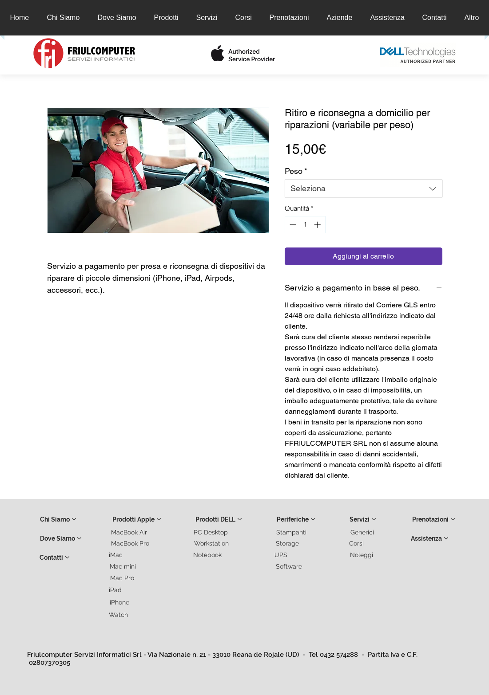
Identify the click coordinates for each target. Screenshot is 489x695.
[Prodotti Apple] (137, 519)
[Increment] (318, 224)
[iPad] (116, 590)
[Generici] (363, 532)
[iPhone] (120, 602)
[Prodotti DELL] (219, 519)
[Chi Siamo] (58, 519)
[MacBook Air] (129, 532)
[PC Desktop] (211, 532)
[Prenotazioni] (434, 519)
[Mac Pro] (122, 578)
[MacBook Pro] (130, 543)
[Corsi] (357, 543)
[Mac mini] (123, 566)
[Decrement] (292, 224)
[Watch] (119, 615)
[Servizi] (363, 519)
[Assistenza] (430, 538)
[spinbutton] (305, 224)
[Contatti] (54, 557)
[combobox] (363, 188)
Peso (296, 171)
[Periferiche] (296, 519)
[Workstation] (212, 543)
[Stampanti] (292, 532)
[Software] (289, 566)
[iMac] (116, 555)
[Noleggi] (362, 555)
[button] (160, 54)
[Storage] (288, 543)
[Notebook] (208, 555)
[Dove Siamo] (61, 538)
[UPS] (281, 555)
